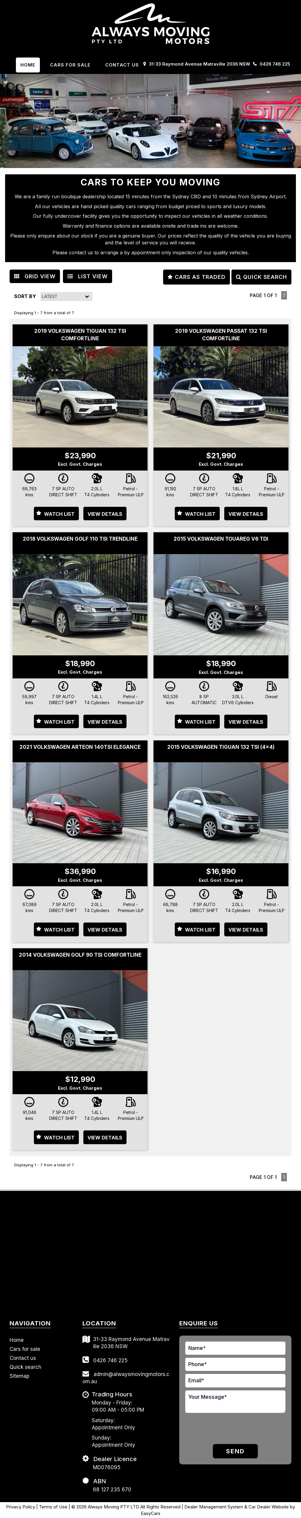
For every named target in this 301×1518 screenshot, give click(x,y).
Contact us (122, 65)
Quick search (25, 1367)
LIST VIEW (87, 276)
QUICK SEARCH (261, 277)
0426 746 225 (275, 64)
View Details (105, 514)
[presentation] (220, 1429)
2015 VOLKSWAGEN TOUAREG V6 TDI (221, 539)
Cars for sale (25, 1349)
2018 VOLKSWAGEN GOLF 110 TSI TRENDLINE (80, 539)
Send (235, 1451)
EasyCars (150, 1513)
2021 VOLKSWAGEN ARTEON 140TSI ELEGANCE (80, 747)
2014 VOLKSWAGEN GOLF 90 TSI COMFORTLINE (80, 955)
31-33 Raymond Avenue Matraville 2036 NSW (199, 64)
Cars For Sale (70, 65)
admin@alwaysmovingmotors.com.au (125, 1377)
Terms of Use (54, 1507)
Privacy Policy (21, 1507)
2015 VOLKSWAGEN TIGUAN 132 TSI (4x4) (221, 747)
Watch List (59, 514)
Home (27, 65)
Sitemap (19, 1376)
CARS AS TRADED (196, 277)
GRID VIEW (34, 276)
